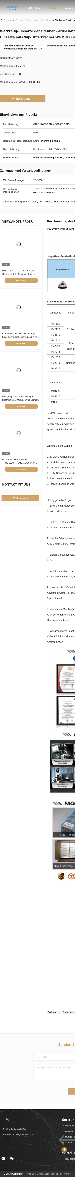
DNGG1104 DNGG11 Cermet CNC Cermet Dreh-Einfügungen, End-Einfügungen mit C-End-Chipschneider (20, 274)
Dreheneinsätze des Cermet (39, 20)
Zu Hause (34, 7)
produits (19, 20)
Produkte (52, 7)
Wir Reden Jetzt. (23, 98)
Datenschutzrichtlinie (13, 1174)
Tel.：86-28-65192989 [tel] (14, 1129)
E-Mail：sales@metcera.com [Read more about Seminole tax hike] (17, 1134)
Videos (69, 7)
